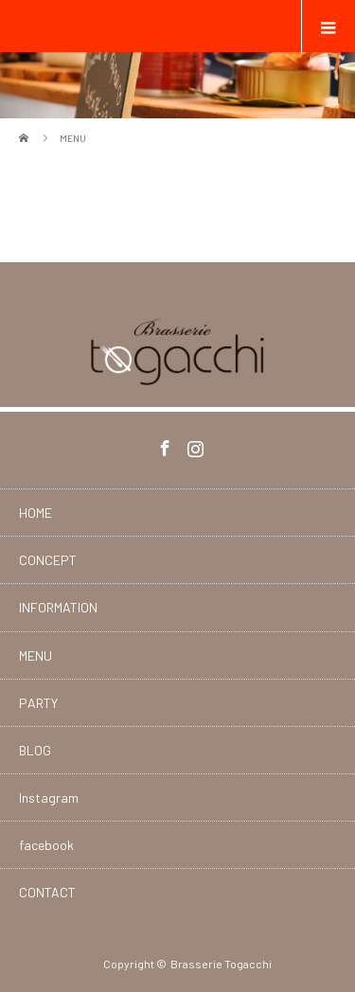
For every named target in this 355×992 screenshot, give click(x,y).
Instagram (193, 445)
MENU (35, 655)
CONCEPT (48, 560)
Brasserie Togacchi (221, 963)
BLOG (35, 750)
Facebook (163, 445)
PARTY (38, 703)
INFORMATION (58, 607)
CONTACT (47, 892)
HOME (35, 513)
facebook (46, 845)
